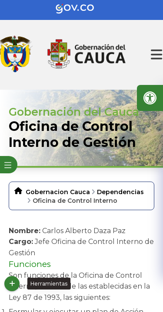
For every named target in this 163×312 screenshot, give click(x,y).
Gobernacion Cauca (58, 192)
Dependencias (120, 192)
